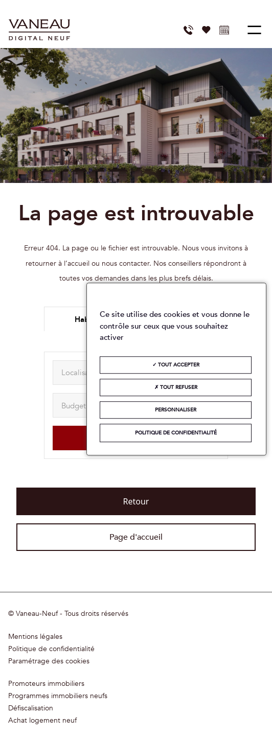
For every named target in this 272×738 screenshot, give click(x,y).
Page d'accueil (136, 537)
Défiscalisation (30, 708)
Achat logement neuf (42, 721)
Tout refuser (175, 387)
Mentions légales (35, 637)
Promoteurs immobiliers (46, 684)
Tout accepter (175, 364)
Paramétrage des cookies (48, 661)
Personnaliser (175, 409)
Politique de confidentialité (51, 649)
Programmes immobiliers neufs (57, 696)
